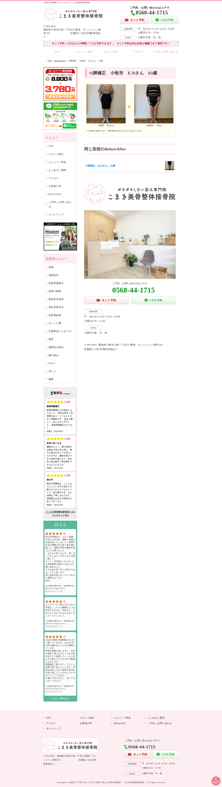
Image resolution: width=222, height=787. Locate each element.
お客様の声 (55, 186)
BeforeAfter (60, 61)
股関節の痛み (56, 347)
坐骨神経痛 (55, 315)
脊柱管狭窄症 (56, 307)
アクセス (138, 51)
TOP (56, 51)
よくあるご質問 (57, 170)
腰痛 (51, 379)
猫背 (51, 339)
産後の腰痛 (55, 291)
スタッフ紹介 (111, 51)
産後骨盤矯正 (56, 283)
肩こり (52, 371)
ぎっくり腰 (55, 323)
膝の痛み (54, 355)
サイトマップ (56, 214)
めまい (52, 363)
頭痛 (51, 267)
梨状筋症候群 (56, 299)
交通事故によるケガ (60, 331)
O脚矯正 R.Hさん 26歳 (100, 165)
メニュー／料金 (84, 51)
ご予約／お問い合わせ (165, 51)
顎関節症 (54, 275)
